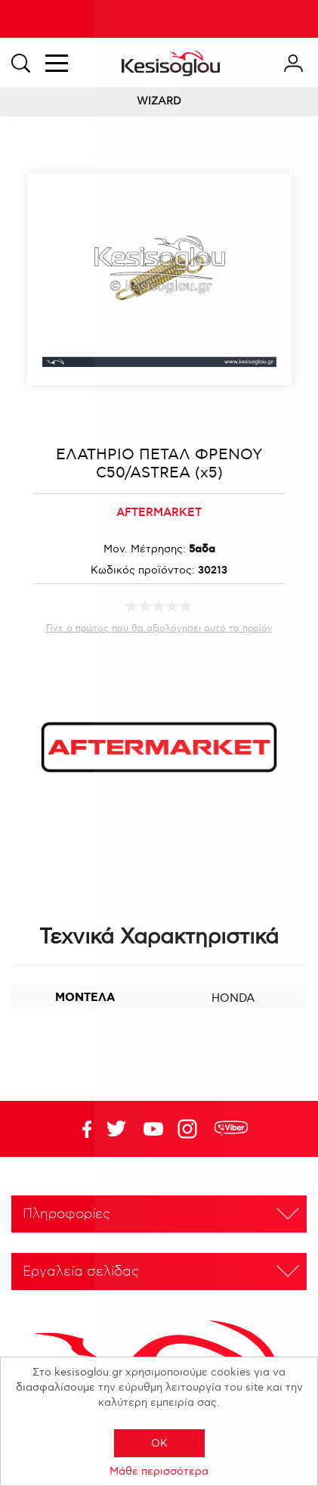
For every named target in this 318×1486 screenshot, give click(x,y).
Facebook (79, 1129)
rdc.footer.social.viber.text (231, 1129)
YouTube (116, 1129)
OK (159, 1443)
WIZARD (159, 101)
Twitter (153, 1129)
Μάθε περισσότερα (159, 1471)
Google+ (190, 1129)
